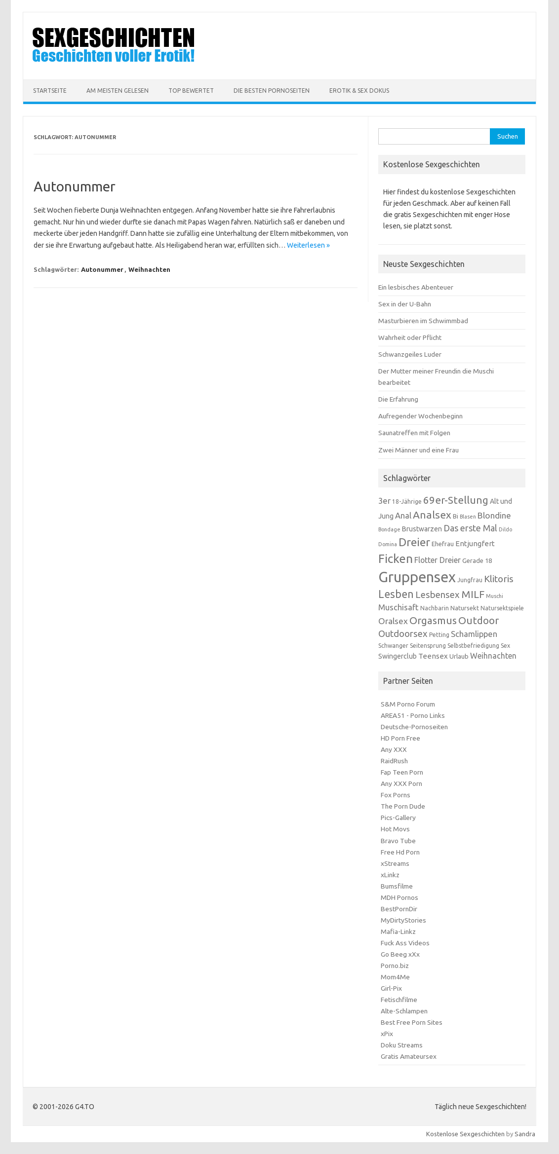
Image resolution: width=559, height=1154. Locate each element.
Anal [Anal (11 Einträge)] (403, 515)
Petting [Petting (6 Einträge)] (439, 635)
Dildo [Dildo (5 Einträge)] (505, 529)
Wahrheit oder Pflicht (409, 337)
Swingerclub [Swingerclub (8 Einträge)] (397, 656)
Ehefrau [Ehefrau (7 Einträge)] (443, 543)
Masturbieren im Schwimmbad (423, 321)
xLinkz (390, 875)
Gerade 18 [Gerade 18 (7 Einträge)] (477, 560)
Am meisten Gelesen (117, 90)
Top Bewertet (191, 90)
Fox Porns (395, 795)
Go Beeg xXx (400, 954)
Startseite (50, 90)
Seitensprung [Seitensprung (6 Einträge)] (428, 645)
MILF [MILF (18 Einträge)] (472, 594)
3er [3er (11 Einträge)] (384, 500)
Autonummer (75, 186)
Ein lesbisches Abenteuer (415, 287)
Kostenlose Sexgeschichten (465, 1133)
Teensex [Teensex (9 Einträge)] (433, 656)
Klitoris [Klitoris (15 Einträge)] (499, 578)
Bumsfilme (397, 886)
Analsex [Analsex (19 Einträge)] (432, 515)
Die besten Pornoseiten (272, 90)
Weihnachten (149, 269)
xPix (387, 1034)
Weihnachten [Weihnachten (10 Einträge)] (493, 655)
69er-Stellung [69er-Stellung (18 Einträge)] (455, 500)
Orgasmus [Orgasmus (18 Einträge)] (433, 620)
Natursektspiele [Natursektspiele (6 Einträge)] (502, 608)
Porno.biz (395, 965)
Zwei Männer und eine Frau (418, 450)
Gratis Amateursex (409, 1056)
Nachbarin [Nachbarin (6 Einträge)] (434, 608)
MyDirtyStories (403, 920)
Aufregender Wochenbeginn (420, 416)
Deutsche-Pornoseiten (414, 727)
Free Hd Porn (400, 852)
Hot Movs (395, 829)
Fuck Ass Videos (405, 943)
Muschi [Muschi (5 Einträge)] (494, 596)
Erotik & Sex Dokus (359, 90)
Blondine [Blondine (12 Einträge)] (494, 515)
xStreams (395, 863)
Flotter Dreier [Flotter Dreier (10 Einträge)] (437, 560)
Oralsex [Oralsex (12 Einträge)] (393, 621)
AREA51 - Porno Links (413, 715)
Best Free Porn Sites (411, 1022)
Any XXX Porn (401, 783)
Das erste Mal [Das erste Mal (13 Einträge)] (470, 528)
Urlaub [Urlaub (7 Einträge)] (459, 656)
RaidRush (394, 761)
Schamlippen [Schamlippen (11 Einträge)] (474, 634)
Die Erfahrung (398, 399)
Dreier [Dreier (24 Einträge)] (414, 542)
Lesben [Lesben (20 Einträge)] (396, 594)
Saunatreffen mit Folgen (414, 433)
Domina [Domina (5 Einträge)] (387, 544)
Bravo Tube (398, 841)
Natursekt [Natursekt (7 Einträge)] (464, 607)
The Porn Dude (403, 806)
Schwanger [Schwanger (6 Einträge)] (393, 645)
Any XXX (394, 749)
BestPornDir (399, 909)
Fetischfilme (399, 1000)
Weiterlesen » (308, 245)
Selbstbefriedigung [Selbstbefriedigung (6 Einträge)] (473, 645)
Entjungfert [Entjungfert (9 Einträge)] (475, 543)
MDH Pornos (399, 897)
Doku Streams (402, 1045)
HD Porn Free (400, 738)
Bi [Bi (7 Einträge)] (455, 516)
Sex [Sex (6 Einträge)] (505, 645)
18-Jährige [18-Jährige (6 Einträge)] (407, 501)
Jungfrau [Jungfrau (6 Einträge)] (469, 580)
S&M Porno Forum (408, 704)
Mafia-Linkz (398, 931)
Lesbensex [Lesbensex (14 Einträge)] (437, 595)
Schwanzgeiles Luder (409, 354)
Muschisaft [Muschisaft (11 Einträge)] (398, 607)
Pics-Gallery (398, 817)
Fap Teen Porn (402, 772)
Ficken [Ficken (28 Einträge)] (395, 558)
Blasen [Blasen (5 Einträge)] (468, 517)
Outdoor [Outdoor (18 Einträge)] (478, 620)
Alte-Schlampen (404, 1011)
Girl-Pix (391, 988)
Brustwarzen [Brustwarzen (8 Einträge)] (422, 529)
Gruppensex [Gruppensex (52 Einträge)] (417, 577)
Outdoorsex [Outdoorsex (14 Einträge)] (403, 634)
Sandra (525, 1133)
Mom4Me (395, 977)
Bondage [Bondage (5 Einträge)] (389, 529)
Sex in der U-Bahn (404, 304)
